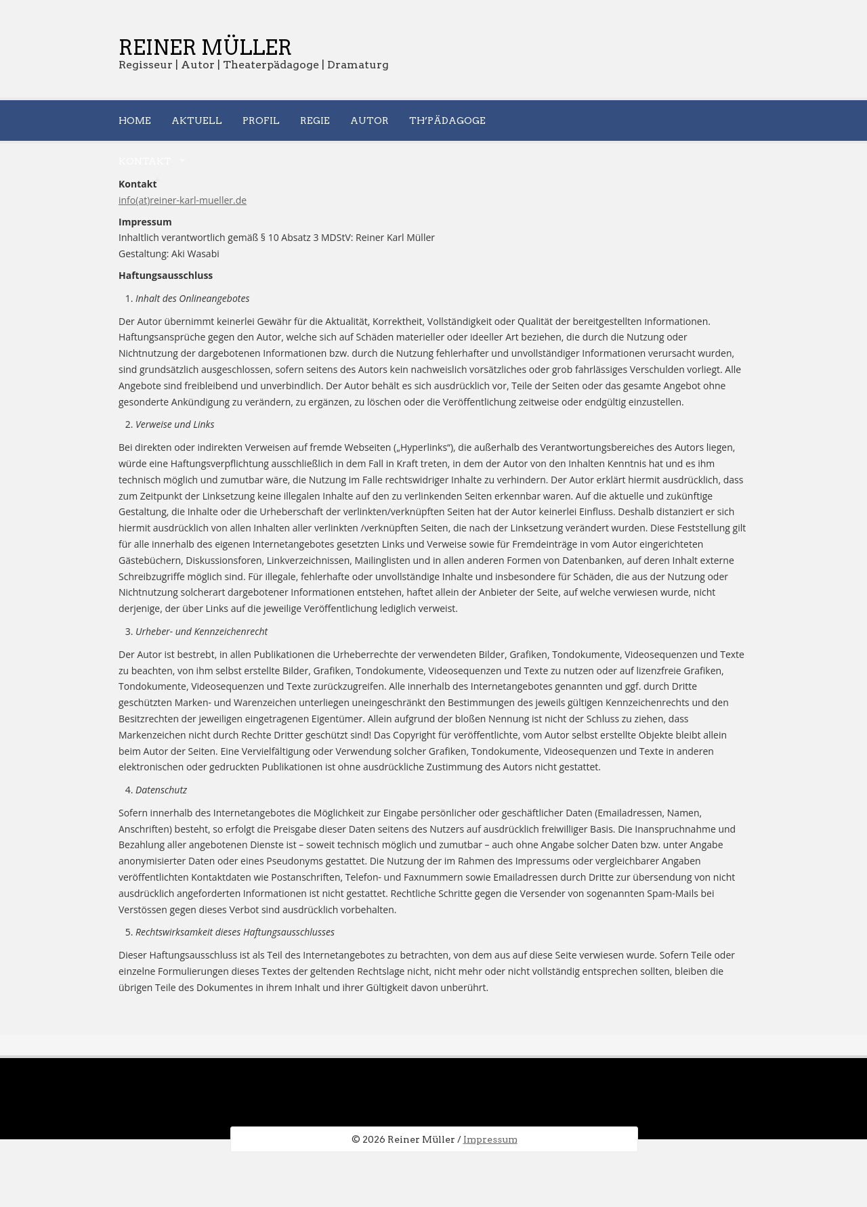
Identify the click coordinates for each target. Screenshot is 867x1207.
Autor (369, 120)
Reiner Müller (205, 47)
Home (135, 120)
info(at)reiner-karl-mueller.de (183, 200)
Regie (315, 120)
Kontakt (145, 161)
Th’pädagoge (447, 120)
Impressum (490, 1139)
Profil (261, 120)
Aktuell (196, 120)
